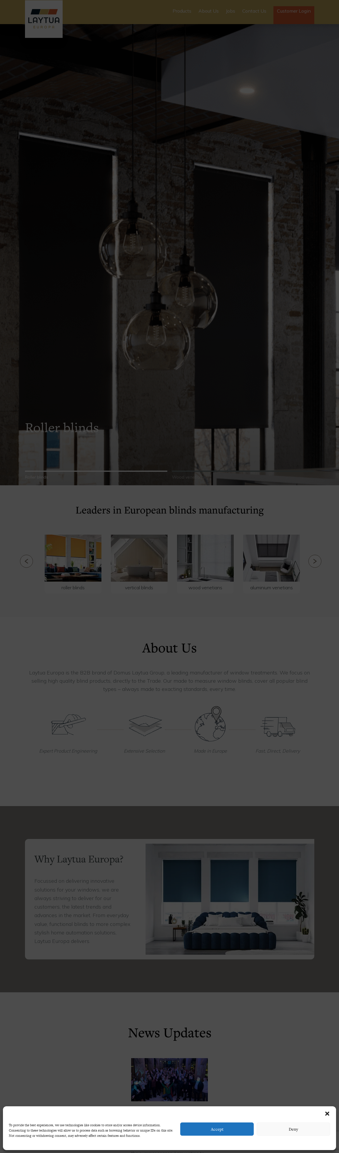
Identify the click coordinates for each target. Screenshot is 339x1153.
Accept (217, 1129)
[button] (327, 1114)
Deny (293, 1129)
